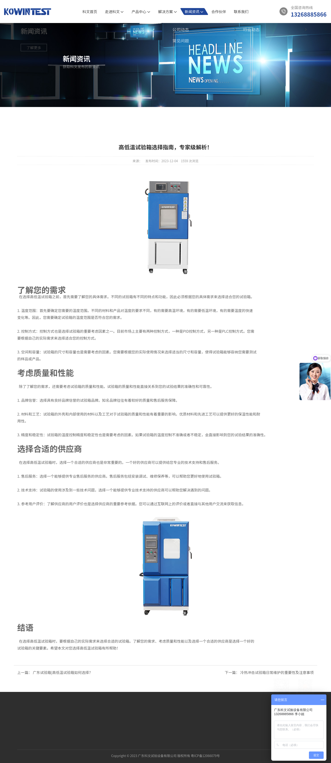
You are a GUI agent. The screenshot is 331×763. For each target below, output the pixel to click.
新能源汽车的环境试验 (70, 710)
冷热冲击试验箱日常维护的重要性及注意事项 (277, 672)
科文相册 (34, 710)
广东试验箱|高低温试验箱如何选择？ (63, 672)
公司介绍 (34, 698)
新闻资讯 (194, 11)
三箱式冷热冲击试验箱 (107, 716)
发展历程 (34, 716)
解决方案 (167, 11)
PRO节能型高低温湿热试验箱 (112, 704)
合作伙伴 (218, 11)
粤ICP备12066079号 (205, 750)
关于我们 (34, 686)
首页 (29, 100)
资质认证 (34, 704)
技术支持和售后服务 (200, 462)
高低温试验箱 (41, 296)
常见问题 (202, 115)
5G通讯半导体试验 (67, 698)
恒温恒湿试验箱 (102, 698)
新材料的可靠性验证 (68, 704)
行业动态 (178, 115)
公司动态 (153, 115)
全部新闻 (128, 115)
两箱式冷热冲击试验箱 (107, 710)
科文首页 (90, 11)
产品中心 (140, 11)
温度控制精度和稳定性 (80, 434)
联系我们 (241, 11)
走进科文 (114, 11)
